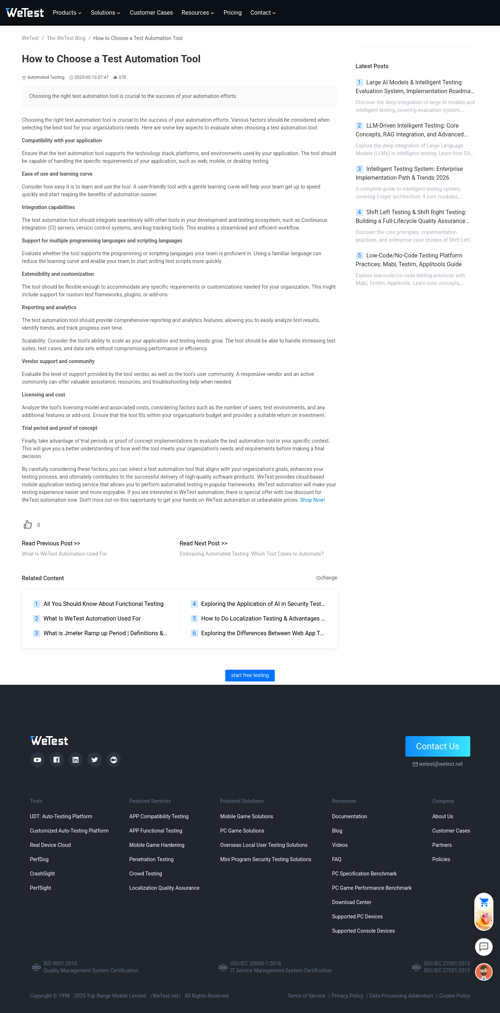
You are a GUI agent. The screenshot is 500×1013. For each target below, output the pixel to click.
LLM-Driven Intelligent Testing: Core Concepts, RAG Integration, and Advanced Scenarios (410, 130)
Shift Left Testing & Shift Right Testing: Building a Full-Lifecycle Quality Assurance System (411, 217)
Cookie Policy (454, 996)
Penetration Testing (151, 859)
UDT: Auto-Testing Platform (61, 816)
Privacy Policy (347, 996)
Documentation (349, 816)
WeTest (30, 38)
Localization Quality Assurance (164, 888)
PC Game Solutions (242, 831)
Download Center (351, 902)
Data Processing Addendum (401, 996)
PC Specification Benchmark (364, 874)
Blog (337, 831)
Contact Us (437, 746)
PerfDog (39, 859)
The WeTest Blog (66, 38)
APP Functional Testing (155, 831)
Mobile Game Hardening (157, 845)
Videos (340, 845)
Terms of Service (306, 996)
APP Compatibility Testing (159, 816)
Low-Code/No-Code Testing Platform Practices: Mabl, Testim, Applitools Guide (409, 260)
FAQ (336, 859)
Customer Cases (451, 831)
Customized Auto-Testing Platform (69, 831)
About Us (442, 816)
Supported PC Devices (357, 916)
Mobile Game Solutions (246, 816)
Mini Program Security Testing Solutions (265, 859)
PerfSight (40, 888)
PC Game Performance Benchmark (372, 888)
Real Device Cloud (50, 845)
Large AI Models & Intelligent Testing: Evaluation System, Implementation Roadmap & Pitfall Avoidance (415, 87)
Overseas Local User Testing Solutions (263, 845)
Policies (441, 859)
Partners (442, 845)
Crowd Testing (145, 874)
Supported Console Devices (363, 931)
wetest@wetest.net (441, 764)
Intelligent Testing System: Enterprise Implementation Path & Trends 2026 (409, 173)
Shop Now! (312, 500)
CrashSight (42, 874)
